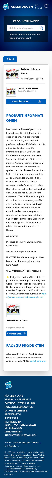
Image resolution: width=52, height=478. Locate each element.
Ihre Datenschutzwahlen (20, 435)
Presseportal (12, 414)
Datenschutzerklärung (19, 403)
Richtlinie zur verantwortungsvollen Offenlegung (20, 425)
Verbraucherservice (17, 399)
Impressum (11, 418)
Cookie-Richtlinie (15, 410)
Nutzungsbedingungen (19, 407)
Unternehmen (13, 431)
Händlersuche (13, 396)
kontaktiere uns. (38, 361)
